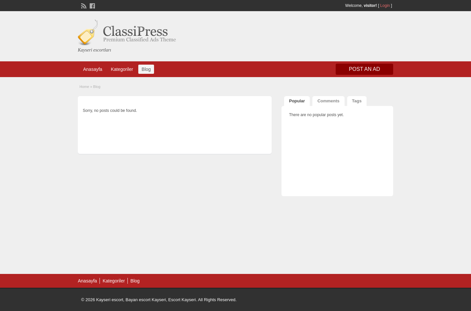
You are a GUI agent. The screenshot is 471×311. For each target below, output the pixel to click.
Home (84, 87)
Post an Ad (364, 69)
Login (385, 5)
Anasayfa (92, 69)
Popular (297, 100)
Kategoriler (122, 69)
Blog (146, 69)
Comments (328, 100)
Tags (357, 100)
